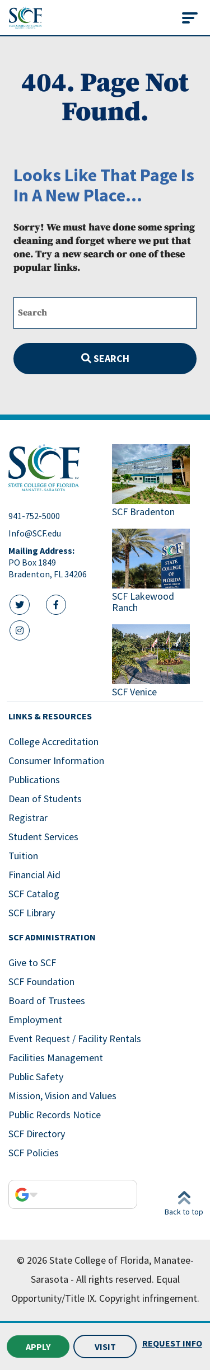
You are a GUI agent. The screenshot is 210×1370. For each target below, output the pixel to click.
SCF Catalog (33, 893)
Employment (35, 1019)
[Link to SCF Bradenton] (157, 482)
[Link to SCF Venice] (157, 662)
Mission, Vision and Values (62, 1095)
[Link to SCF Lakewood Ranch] (157, 572)
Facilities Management (55, 1057)
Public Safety (35, 1076)
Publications (34, 779)
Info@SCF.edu (34, 533)
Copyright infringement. (149, 1298)
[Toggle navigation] (189, 18)
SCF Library (31, 912)
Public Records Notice (54, 1114)
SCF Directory (36, 1133)
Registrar (28, 817)
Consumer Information (56, 760)
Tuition (23, 855)
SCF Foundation (41, 981)
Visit (105, 1346)
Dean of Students (45, 798)
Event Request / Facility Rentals (74, 1038)
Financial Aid (34, 874)
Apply (38, 1346)
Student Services (43, 836)
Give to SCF (32, 962)
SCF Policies (33, 1152)
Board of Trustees (46, 1000)
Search (105, 358)
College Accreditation (53, 741)
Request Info (172, 1343)
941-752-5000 (34, 515)
